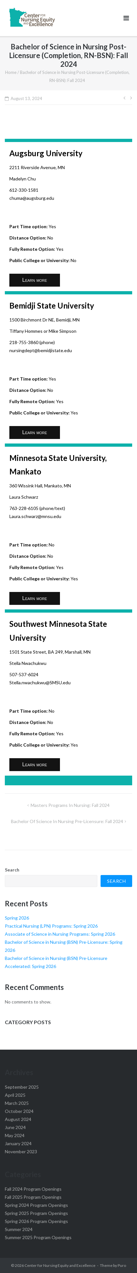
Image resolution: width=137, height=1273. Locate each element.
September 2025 (22, 1087)
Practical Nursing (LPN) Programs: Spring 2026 (51, 926)
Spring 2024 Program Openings (36, 1205)
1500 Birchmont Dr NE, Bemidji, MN (44, 319)
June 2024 (15, 1127)
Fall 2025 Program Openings (33, 1197)
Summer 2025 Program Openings (38, 1237)
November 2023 (21, 1151)
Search (12, 869)
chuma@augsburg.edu (31, 198)
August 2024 (18, 1119)
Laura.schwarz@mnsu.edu (35, 516)
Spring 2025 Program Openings (36, 1213)
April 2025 (15, 1095)
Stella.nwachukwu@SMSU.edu (40, 682)
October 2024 (19, 1111)
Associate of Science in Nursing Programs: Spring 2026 (60, 934)
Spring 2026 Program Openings (36, 1221)
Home (10, 72)
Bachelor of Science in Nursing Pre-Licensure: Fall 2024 (67, 821)
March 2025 (17, 1103)
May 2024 (14, 1135)
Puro (122, 1265)
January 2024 (18, 1143)
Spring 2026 (17, 918)
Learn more (34, 280)
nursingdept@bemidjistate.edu (40, 350)
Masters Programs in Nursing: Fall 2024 (70, 805)
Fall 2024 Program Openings (33, 1189)
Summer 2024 (19, 1229)
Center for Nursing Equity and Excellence (59, 1265)
